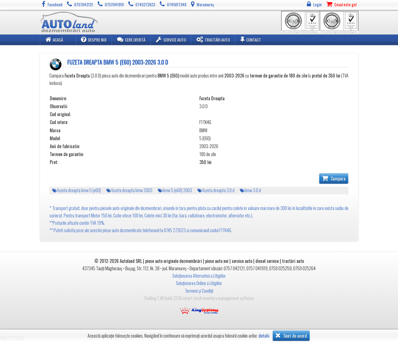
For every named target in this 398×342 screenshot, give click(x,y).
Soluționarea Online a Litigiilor (199, 283)
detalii (263, 336)
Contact (250, 39)
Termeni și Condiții (199, 291)
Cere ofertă (131, 39)
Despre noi (93, 39)
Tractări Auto (213, 39)
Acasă (54, 39)
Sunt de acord (291, 335)
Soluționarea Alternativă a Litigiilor (199, 275)
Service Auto (171, 39)
